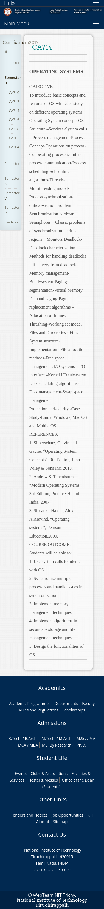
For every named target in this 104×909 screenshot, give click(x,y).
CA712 (14, 101)
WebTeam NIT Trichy (54, 895)
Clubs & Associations (49, 773)
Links (9, 3)
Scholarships (73, 710)
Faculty (88, 703)
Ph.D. (81, 745)
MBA (34, 745)
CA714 (14, 110)
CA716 (14, 119)
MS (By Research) (57, 745)
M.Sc (81, 738)
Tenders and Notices (29, 815)
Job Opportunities (67, 815)
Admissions (51, 723)
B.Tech (15, 738)
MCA (22, 745)
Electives (11, 222)
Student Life (52, 758)
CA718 (14, 128)
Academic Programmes (29, 703)
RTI (90, 815)
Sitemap (60, 821)
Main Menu (16, 23)
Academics (52, 688)
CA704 (14, 146)
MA (92, 738)
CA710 (14, 92)
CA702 (14, 137)
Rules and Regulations (38, 710)
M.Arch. (66, 738)
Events (21, 773)
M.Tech (47, 738)
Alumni (42, 821)
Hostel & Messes (43, 780)
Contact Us (52, 834)
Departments (66, 703)
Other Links (52, 799)
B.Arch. (31, 738)
